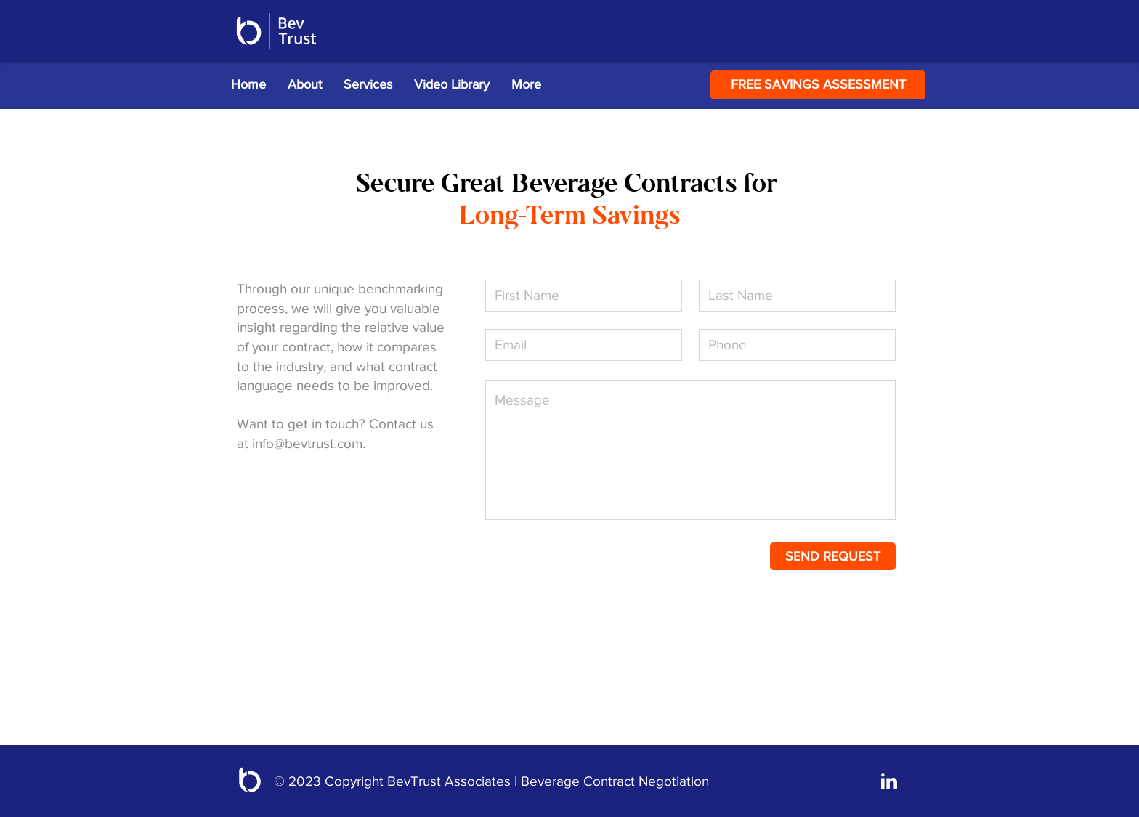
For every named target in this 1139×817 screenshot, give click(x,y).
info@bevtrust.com (307, 443)
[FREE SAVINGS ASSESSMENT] (817, 84)
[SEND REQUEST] (833, 556)
